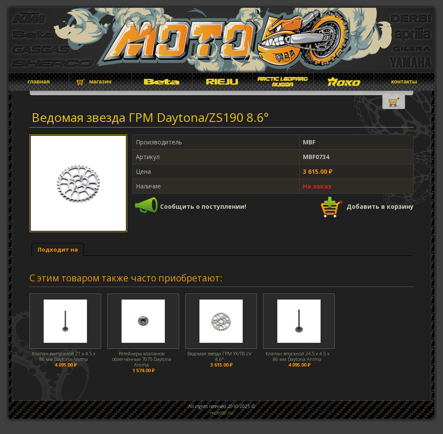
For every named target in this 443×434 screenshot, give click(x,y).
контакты (404, 81)
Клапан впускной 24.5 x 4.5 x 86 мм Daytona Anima (297, 356)
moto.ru (221, 412)
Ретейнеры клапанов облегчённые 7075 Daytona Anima (141, 359)
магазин (100, 81)
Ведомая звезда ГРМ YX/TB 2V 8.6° (219, 356)
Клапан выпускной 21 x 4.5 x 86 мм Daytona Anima (63, 356)
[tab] (58, 249)
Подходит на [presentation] (58, 249)
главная (39, 81)
